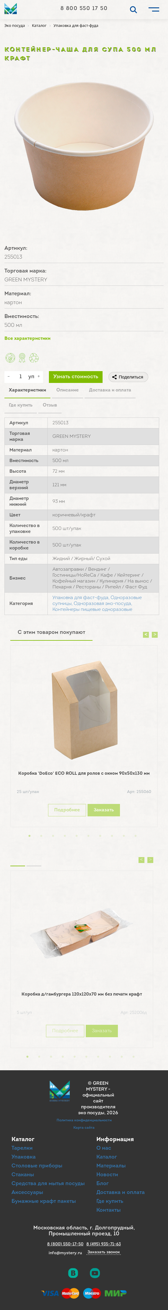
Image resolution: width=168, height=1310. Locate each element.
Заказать (104, 810)
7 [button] (100, 836)
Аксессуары (27, 1192)
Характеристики (27, 390)
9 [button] (124, 836)
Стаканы (22, 1175)
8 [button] (112, 836)
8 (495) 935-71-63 (103, 1244)
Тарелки (22, 1148)
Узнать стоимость (75, 377)
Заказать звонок (104, 1252)
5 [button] (77, 836)
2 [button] (41, 836)
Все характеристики (27, 338)
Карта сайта (84, 1128)
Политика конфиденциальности (84, 1120)
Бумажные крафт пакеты (43, 1201)
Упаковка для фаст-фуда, (80, 598)
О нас (103, 1148)
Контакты (108, 1210)
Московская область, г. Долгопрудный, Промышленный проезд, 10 (84, 1231)
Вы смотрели (34, 858)
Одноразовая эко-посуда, (103, 603)
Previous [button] (146, 635)
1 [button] (29, 836)
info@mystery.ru (65, 1253)
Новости (107, 1175)
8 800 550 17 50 (84, 9)
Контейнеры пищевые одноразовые (92, 609)
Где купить (20, 405)
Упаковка (23, 1157)
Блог (102, 1184)
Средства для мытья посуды (48, 1184)
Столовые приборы (36, 1166)
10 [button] (136, 836)
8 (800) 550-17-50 (65, 1244)
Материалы (111, 1166)
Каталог (106, 1157)
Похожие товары (17, 858)
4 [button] (65, 836)
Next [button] (155, 635)
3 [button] (53, 836)
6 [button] (88, 836)
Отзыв (50, 405)
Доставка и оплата (110, 390)
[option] (84, 737)
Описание (67, 390)
